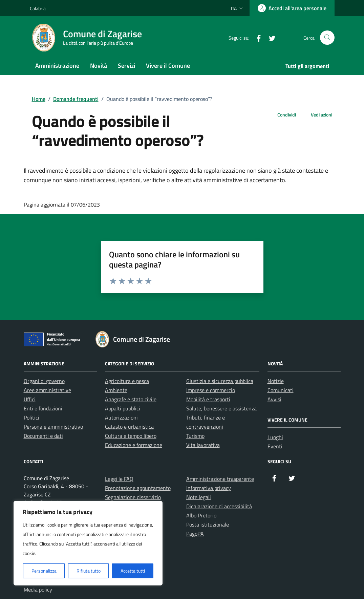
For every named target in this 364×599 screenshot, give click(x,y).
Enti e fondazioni (43, 408)
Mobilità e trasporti (208, 399)
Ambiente (116, 390)
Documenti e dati (43, 436)
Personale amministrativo (53, 427)
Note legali (198, 497)
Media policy (38, 589)
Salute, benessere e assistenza (221, 408)
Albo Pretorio (201, 515)
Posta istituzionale (207, 524)
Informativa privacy (208, 488)
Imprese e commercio (210, 390)
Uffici (30, 399)
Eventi (274, 446)
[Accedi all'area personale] (292, 8)
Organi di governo (44, 381)
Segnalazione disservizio (133, 497)
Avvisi (274, 399)
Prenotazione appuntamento (138, 488)
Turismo (195, 436)
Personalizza (44, 570)
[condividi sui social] (281, 114)
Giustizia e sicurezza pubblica (219, 381)
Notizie (275, 381)
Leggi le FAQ (119, 479)
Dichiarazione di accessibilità (219, 506)
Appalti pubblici (122, 408)
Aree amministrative (47, 390)
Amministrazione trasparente (220, 479)
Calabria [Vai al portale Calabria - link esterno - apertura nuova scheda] (38, 8)
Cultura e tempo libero (130, 436)
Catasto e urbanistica (129, 427)
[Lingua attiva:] (238, 8)
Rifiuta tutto (89, 570)
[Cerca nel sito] (327, 37)
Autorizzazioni (121, 417)
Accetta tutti (133, 570)
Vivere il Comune (168, 65)
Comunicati (280, 390)
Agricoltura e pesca (127, 381)
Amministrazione (57, 65)
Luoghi (275, 437)
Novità (98, 65)
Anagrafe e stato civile (130, 399)
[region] (88, 543)
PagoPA (195, 534)
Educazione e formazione (133, 445)
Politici (31, 417)
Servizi (126, 65)
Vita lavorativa (203, 445)
